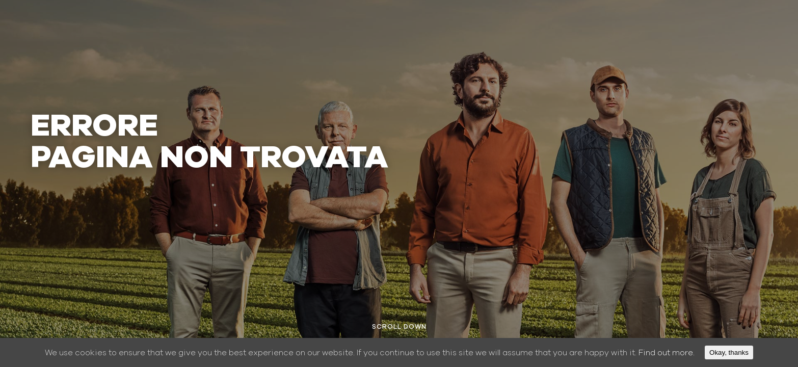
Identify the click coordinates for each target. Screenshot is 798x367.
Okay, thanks (729, 352)
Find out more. (667, 353)
